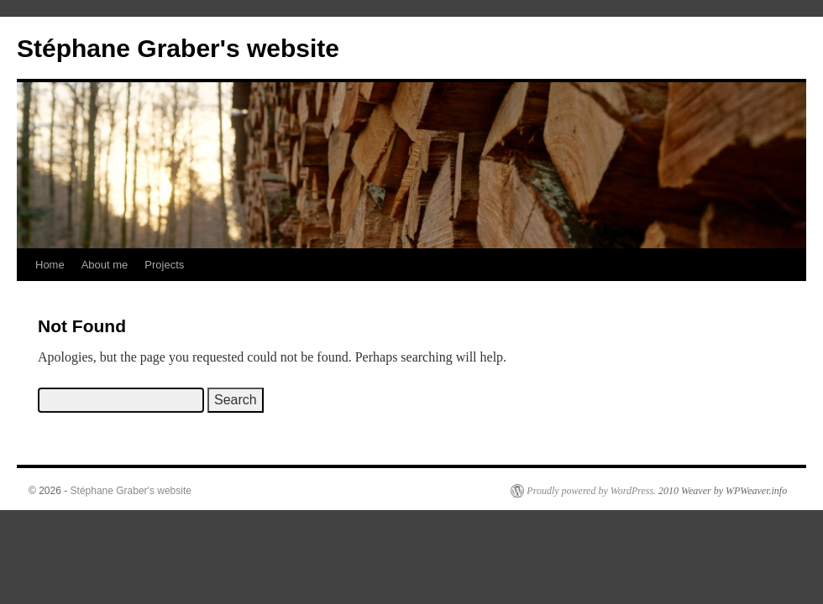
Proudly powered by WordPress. (591, 491)
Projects (164, 264)
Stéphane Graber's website (178, 48)
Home (50, 264)
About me (104, 264)
